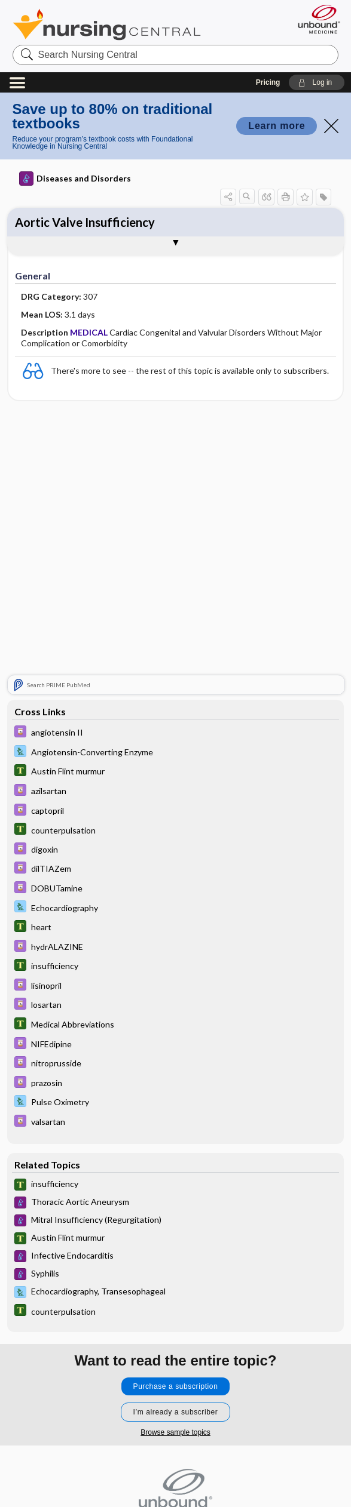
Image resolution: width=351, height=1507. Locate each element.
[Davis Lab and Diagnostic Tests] (175, 753)
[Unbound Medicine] (315, 19)
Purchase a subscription (175, 1386)
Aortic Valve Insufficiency (85, 222)
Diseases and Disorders (75, 178)
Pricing (268, 82)
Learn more (276, 126)
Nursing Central (107, 24)
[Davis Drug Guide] (175, 734)
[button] (316, 82)
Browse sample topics (175, 1432)
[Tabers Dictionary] (175, 773)
